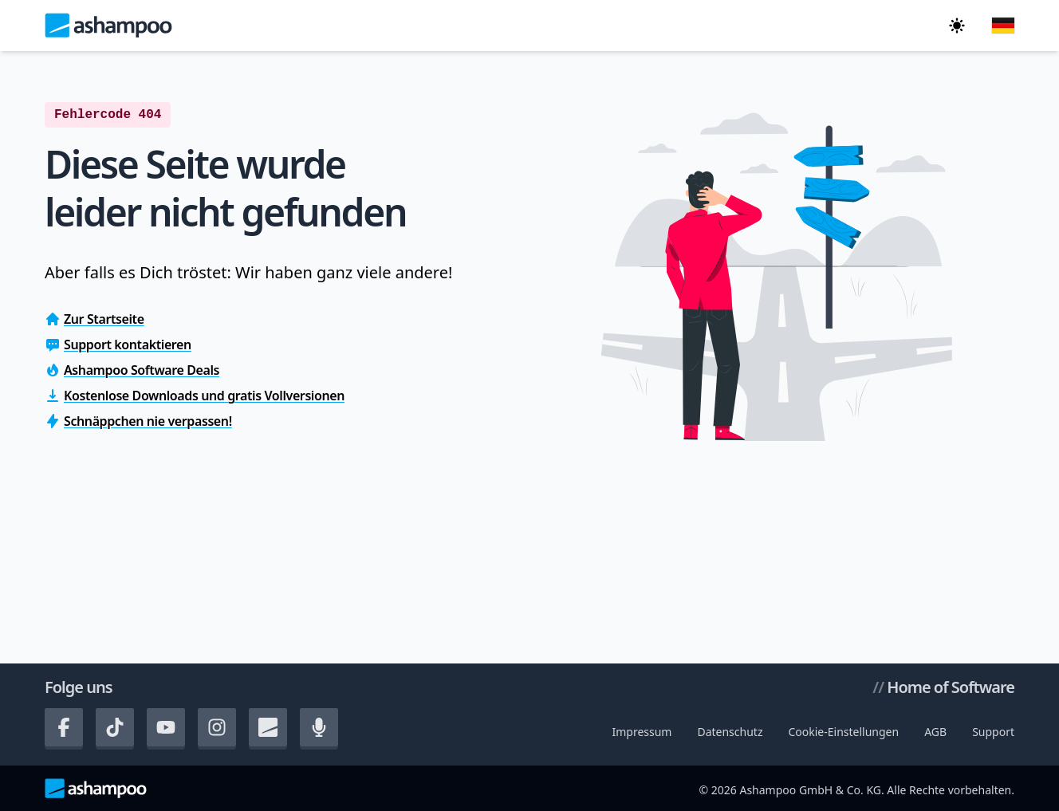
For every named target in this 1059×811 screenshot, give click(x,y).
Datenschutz (729, 731)
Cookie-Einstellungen (843, 731)
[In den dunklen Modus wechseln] (957, 25)
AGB (935, 731)
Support (993, 731)
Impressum (641, 731)
